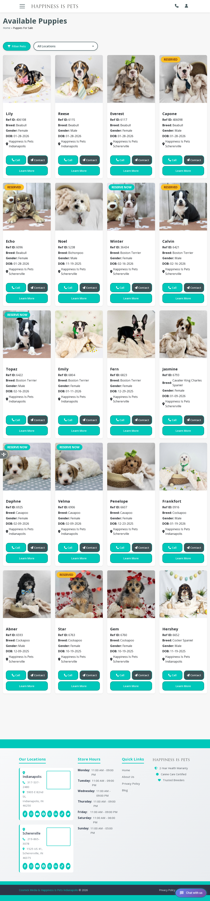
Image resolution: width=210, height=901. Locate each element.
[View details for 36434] (131, 207)
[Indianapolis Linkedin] (56, 814)
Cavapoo (14, 496)
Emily (63, 369)
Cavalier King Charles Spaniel (185, 364)
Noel (62, 241)
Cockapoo (171, 496)
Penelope (119, 501)
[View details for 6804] (79, 334)
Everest (117, 113)
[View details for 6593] (27, 594)
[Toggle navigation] (22, 6)
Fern (114, 369)
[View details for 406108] (27, 79)
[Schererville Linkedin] (56, 866)
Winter (116, 241)
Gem (114, 629)
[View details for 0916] (183, 467)
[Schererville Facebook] (25, 866)
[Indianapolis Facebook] (25, 814)
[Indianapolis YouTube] (37, 814)
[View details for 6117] (131, 79)
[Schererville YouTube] (37, 866)
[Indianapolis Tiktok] (62, 814)
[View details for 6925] (27, 467)
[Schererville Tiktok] (62, 866)
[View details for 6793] (183, 334)
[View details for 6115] (79, 79)
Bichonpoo (67, 236)
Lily (9, 113)
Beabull (13, 108)
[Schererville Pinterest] (43, 866)
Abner (11, 629)
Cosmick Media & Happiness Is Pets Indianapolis (49, 890)
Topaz (11, 369)
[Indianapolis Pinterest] (43, 814)
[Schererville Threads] (49, 866)
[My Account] (186, 6)
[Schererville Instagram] (31, 866)
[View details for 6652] (183, 594)
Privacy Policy (131, 783)
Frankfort (171, 501)
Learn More (26, 171)
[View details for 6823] (131, 334)
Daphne (13, 501)
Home (6, 28)
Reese (63, 113)
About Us (128, 777)
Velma (64, 501)
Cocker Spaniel (175, 624)
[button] (177, 6)
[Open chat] (190, 892)
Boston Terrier (123, 236)
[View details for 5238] (79, 207)
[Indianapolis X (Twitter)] (68, 814)
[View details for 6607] (131, 467)
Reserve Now (121, 187)
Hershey (170, 629)
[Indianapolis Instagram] (31, 814)
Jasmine (170, 369)
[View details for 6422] (27, 334)
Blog (125, 790)
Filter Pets (17, 46)
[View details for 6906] (79, 467)
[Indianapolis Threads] (49, 814)
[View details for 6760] (131, 594)
